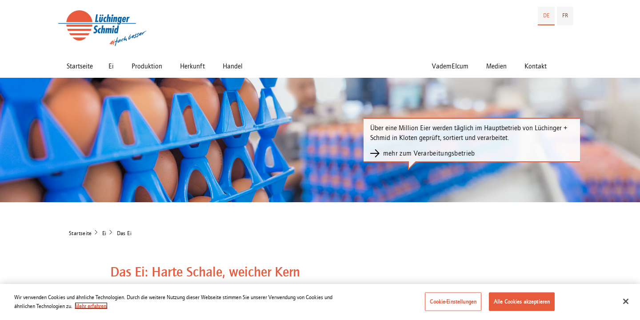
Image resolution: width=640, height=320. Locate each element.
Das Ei (124, 233)
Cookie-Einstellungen (453, 303)
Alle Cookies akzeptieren (522, 303)
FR (565, 15)
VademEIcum (450, 66)
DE (546, 15)
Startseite (80, 66)
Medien (496, 66)
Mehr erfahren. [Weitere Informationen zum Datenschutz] (91, 308)
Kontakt (535, 66)
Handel (233, 66)
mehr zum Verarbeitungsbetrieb (429, 153)
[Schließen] (626, 303)
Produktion (147, 66)
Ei (111, 66)
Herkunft (192, 66)
